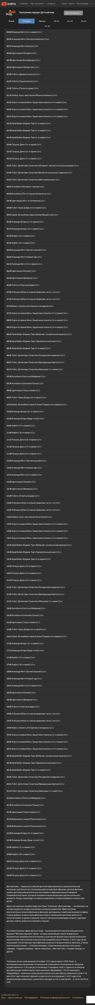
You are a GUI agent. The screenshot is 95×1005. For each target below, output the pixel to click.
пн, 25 (83, 21)
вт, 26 (47, 26)
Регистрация (82, 3)
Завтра (42, 21)
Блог (3, 997)
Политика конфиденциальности (55, 997)
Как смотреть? (37, 3)
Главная (23, 3)
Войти (71, 3)
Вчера (11, 21)
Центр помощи (15, 997)
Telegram (50, 3)
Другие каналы (72, 13)
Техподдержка (31, 997)
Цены (64, 3)
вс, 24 (70, 21)
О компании (77, 997)
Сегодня (26, 21)
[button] (91, 3)
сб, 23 (56, 21)
